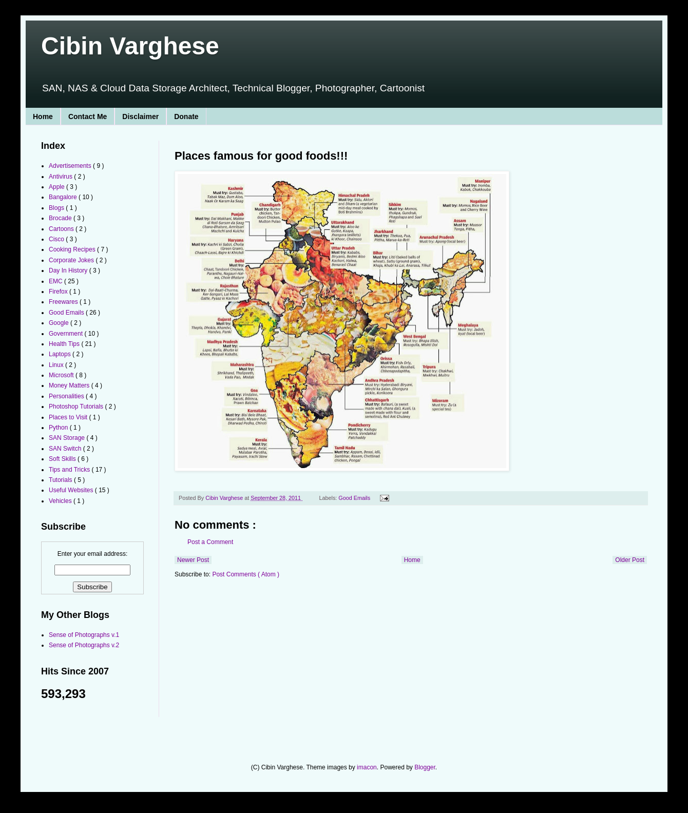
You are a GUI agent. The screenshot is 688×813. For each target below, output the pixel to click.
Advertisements (71, 165)
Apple (57, 186)
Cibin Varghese (130, 46)
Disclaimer (140, 116)
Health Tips (65, 343)
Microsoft (62, 375)
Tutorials (61, 479)
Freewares (64, 301)
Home (43, 116)
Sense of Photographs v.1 (84, 634)
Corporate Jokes (72, 260)
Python (59, 427)
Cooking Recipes (73, 249)
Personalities (67, 396)
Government (66, 333)
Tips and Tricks (70, 469)
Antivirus (61, 176)
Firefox (59, 291)
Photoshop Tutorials (77, 406)
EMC (56, 281)
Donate (186, 116)
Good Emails (355, 498)
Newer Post (193, 560)
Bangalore (64, 197)
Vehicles (61, 501)
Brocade (61, 218)
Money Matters (70, 385)
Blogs (57, 207)
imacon (367, 767)
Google (59, 322)
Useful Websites (72, 490)
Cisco (57, 239)
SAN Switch (66, 448)
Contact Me (87, 116)
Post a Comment (210, 542)
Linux (57, 365)
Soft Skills (63, 458)
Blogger (424, 767)
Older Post (629, 560)
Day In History (69, 270)
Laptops (60, 354)
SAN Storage (67, 437)
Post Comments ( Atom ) (245, 574)
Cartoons (62, 229)
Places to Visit (69, 417)
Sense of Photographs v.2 (84, 645)
